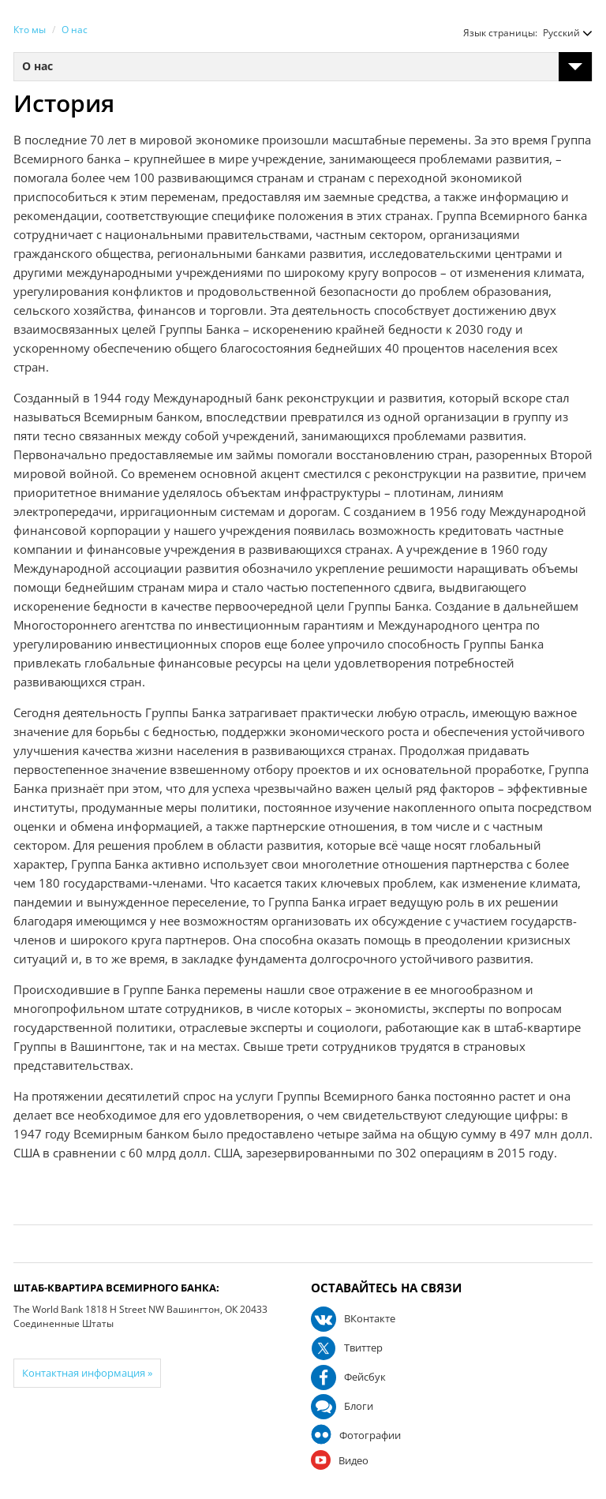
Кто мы (29, 29)
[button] (560, 32)
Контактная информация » (87, 1373)
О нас (75, 29)
